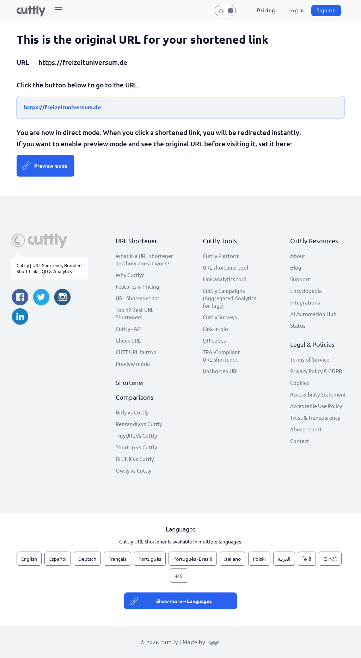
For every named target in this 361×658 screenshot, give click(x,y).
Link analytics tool (224, 279)
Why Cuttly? (130, 274)
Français (117, 559)
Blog (295, 267)
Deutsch (87, 559)
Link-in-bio (215, 328)
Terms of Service (309, 359)
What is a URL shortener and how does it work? (144, 259)
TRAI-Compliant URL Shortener (221, 356)
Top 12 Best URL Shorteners (135, 313)
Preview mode (50, 165)
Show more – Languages (184, 601)
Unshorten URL (221, 371)
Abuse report (306, 429)
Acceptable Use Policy (316, 405)
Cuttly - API (129, 328)
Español (57, 559)
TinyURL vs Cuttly (136, 435)
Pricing (266, 10)
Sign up (326, 10)
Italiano (232, 559)
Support (300, 279)
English (29, 559)
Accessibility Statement (318, 394)
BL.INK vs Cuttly (135, 458)
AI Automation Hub (313, 313)
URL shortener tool (225, 267)
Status (298, 325)
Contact (299, 440)
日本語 (330, 559)
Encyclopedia (306, 290)
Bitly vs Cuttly (132, 412)
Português (150, 559)
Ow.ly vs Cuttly (133, 470)
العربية (284, 559)
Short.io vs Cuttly (136, 447)
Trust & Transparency (315, 417)
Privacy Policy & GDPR (316, 371)
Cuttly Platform (221, 255)
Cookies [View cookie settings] (299, 382)
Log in (296, 10)
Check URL (128, 340)
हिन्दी (306, 559)
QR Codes (214, 340)
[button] (58, 10)
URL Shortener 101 (138, 298)
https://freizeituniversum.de (62, 107)
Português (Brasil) (192, 559)
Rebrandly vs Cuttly (139, 423)
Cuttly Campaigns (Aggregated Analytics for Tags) (229, 298)
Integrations (305, 302)
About (297, 255)
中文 (179, 576)
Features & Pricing (137, 286)
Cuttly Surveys (220, 317)
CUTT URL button (136, 352)
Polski (259, 559)
